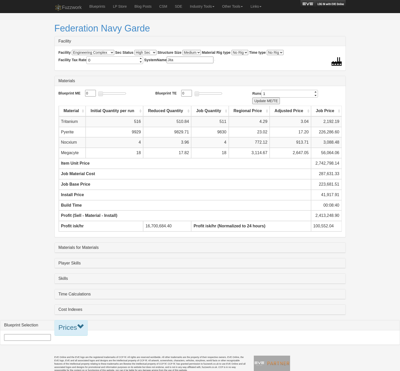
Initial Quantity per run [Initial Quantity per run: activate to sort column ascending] (112, 111)
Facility (65, 41)
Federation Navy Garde (102, 28)
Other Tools (232, 6)
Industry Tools (202, 6)
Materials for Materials (79, 247)
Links (255, 6)
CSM (163, 6)
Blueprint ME (70, 93)
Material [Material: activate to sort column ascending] (71, 111)
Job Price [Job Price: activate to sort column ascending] (325, 111)
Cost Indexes (70, 309)
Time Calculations (75, 294)
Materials (67, 81)
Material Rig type (216, 52)
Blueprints (97, 6)
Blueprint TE (166, 93)
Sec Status (124, 52)
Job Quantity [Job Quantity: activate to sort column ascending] (208, 111)
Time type (257, 52)
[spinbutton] (112, 60)
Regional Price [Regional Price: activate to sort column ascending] (248, 111)
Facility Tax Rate (72, 60)
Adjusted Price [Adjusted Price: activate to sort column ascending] (289, 111)
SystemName (155, 60)
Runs (256, 93)
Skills (63, 278)
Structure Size (169, 52)
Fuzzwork (68, 8)
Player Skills (70, 263)
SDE (178, 6)
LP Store (120, 6)
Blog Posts (143, 6)
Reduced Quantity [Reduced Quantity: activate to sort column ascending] (165, 111)
